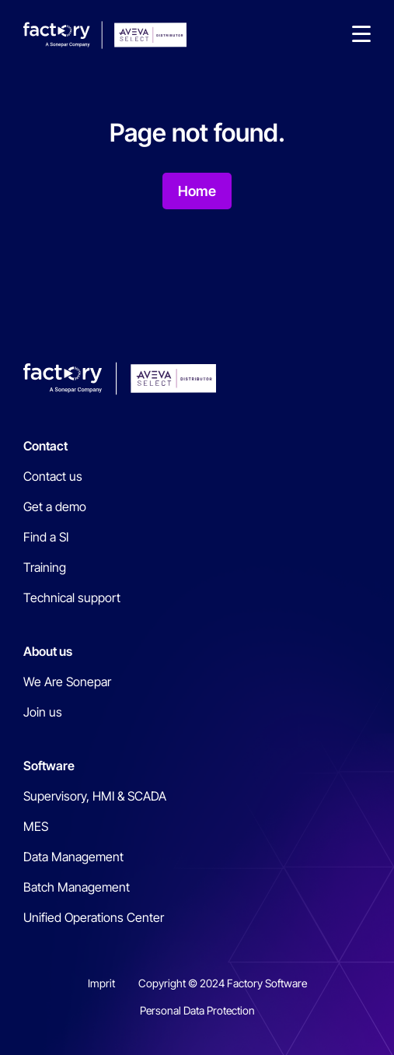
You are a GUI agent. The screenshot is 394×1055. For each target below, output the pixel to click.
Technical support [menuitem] (71, 597)
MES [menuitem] (35, 826)
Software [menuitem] (49, 765)
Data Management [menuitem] (73, 856)
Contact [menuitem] (45, 446)
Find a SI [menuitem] (45, 537)
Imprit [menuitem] (101, 983)
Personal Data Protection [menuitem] (197, 1010)
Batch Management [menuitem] (76, 887)
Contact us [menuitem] (52, 476)
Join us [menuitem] (42, 712)
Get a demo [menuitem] (54, 506)
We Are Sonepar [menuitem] (67, 681)
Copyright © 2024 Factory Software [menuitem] (222, 983)
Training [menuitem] (44, 567)
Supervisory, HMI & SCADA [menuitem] (94, 796)
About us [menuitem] (47, 651)
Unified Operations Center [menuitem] (93, 917)
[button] (361, 35)
